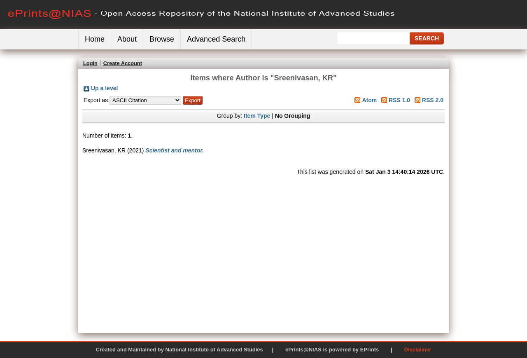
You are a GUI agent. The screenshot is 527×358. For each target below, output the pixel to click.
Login (90, 63)
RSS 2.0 (432, 100)
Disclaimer (417, 349)
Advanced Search (216, 39)
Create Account (122, 63)
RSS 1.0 (399, 100)
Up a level (104, 88)
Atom (369, 100)
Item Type (257, 115)
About (127, 39)
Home (95, 39)
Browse (161, 39)
